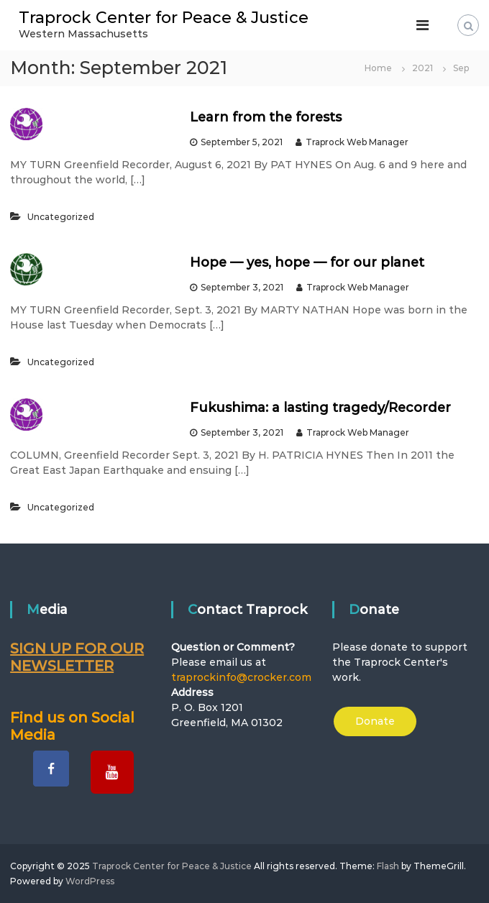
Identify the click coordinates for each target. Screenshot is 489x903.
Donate (375, 721)
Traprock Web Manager (357, 142)
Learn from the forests (266, 117)
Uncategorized (60, 216)
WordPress (89, 881)
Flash (388, 866)
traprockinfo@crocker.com (241, 677)
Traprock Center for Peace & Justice (164, 17)
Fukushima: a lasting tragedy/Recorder (320, 408)
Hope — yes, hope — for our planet (307, 262)
